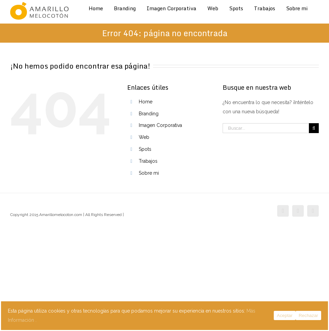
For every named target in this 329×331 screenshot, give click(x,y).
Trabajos (148, 161)
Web (144, 137)
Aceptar (285, 315)
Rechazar (308, 315)
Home (145, 101)
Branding (149, 113)
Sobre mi (149, 173)
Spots (145, 149)
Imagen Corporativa (160, 125)
